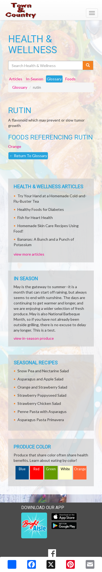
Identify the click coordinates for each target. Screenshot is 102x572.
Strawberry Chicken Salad (39, 403)
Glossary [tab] (54, 79)
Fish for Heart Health (35, 217)
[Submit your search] (88, 65)
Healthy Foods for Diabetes (40, 209)
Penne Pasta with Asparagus (42, 411)
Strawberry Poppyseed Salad (41, 395)
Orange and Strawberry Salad (42, 387)
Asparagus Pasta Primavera (40, 419)
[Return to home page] (51, 10)
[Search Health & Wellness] (46, 65)
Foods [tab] (70, 79)
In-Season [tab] (34, 79)
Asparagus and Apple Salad (40, 379)
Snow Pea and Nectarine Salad (43, 370)
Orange (14, 146)
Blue (22, 469)
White (65, 469)
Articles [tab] (15, 79)
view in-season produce (34, 338)
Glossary (19, 87)
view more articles (29, 254)
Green (51, 469)
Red (36, 469)
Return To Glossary (28, 155)
